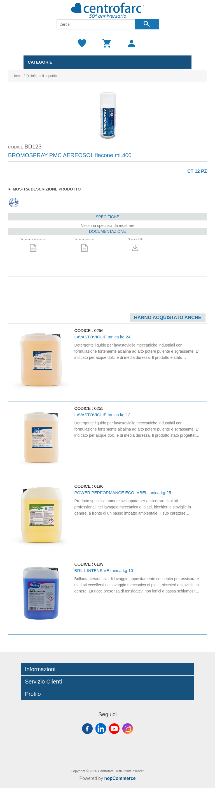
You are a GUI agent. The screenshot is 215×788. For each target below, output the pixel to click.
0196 (98, 486)
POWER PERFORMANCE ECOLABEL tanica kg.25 (122, 492)
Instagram (127, 728)
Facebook (87, 728)
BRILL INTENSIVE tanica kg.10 (103, 570)
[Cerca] (96, 24)
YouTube (114, 728)
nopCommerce (119, 778)
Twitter (100, 728)
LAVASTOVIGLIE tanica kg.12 (102, 414)
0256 (98, 330)
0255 (98, 408)
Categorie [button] (40, 62)
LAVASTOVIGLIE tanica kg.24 (102, 336)
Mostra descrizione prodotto (47, 189)
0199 (98, 564)
